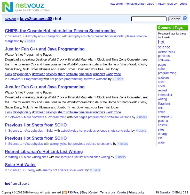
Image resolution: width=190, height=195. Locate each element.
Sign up (172, 4)
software (72, 74)
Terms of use (107, 192)
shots (111, 130)
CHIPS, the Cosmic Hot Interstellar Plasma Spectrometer (60, 31)
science (141, 36)
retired (88, 157)
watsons (101, 79)
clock (8, 74)
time (82, 74)
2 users (30, 41)
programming (73, 79)
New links (116, 4)
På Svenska (163, 192)
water (80, 170)
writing (105, 157)
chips (90, 36)
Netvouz (10, 19)
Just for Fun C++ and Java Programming (45, 49)
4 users (141, 130)
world (109, 74)
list (81, 157)
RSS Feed (73, 192)
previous (90, 130)
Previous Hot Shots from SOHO (36, 125)
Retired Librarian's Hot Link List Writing (44, 151)
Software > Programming (25, 79)
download (38, 74)
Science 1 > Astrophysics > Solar (30, 130)
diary (28, 74)
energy (47, 170)
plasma (130, 36)
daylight (18, 74)
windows (99, 74)
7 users (118, 79)
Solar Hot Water (20, 165)
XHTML (176, 192)
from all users (17, 183)
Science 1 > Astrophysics (25, 144)
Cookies (121, 192)
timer (88, 74)
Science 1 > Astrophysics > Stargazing (34, 36)
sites (97, 157)
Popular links (135, 4)
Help (161, 4)
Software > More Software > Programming (37, 117)
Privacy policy (136, 192)
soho (119, 130)
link (76, 157)
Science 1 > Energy (21, 170)
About (151, 4)
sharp (61, 74)
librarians (66, 157)
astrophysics (77, 36)
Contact (93, 192)
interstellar (117, 36)
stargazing (12, 41)
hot (107, 36)
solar (127, 130)
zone (117, 74)
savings (51, 74)
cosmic (99, 36)
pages (59, 79)
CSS (185, 192)
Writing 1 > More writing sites (28, 157)
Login (183, 4)
